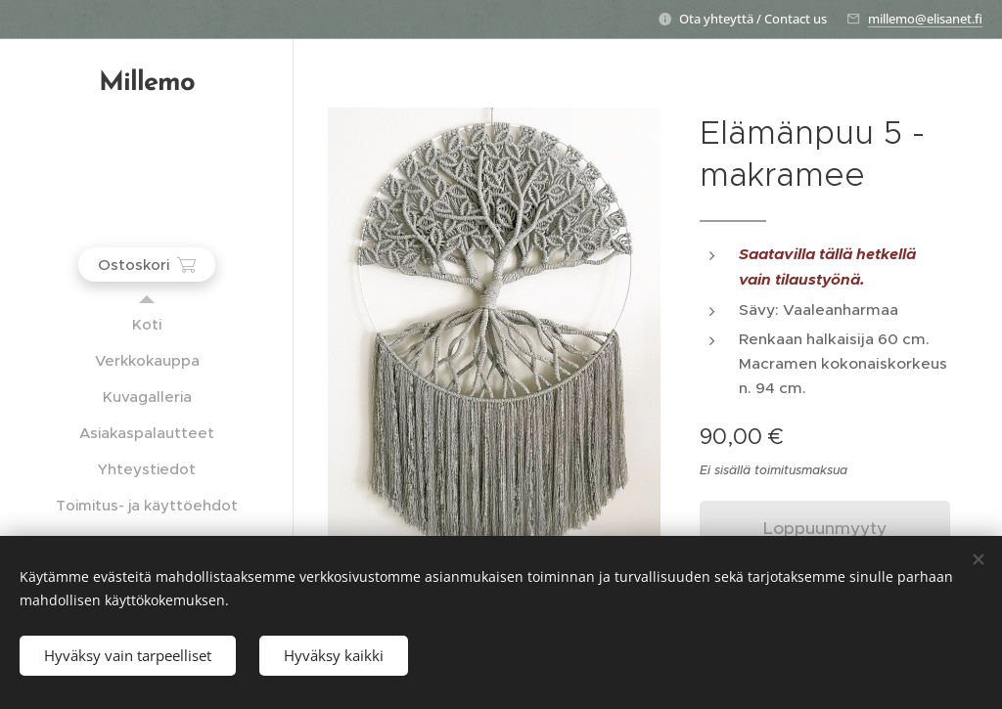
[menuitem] (147, 324)
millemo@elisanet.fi (925, 18)
